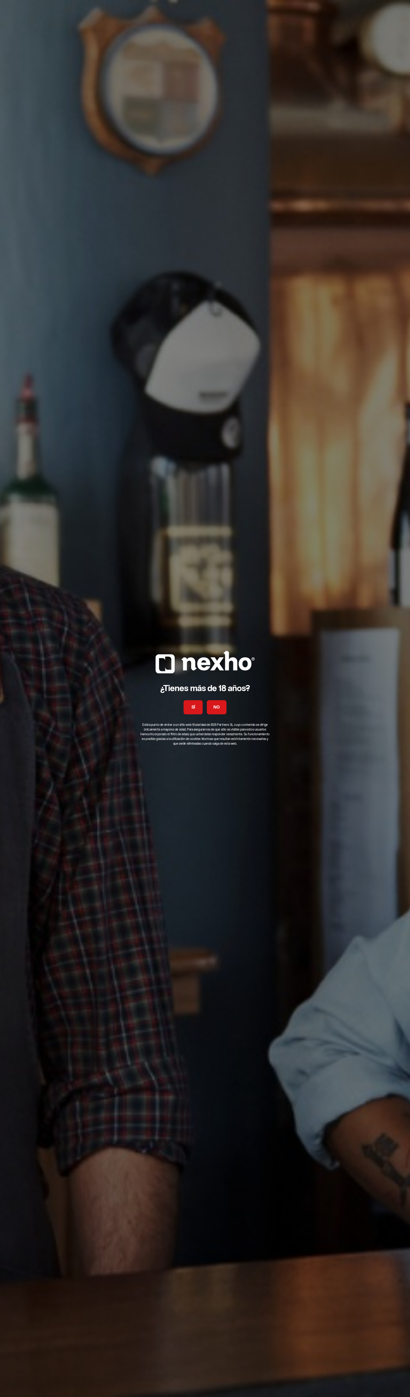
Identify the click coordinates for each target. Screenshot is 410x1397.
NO (216, 707)
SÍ (193, 707)
